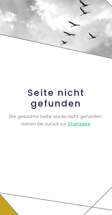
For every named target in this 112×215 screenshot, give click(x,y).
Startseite (79, 124)
